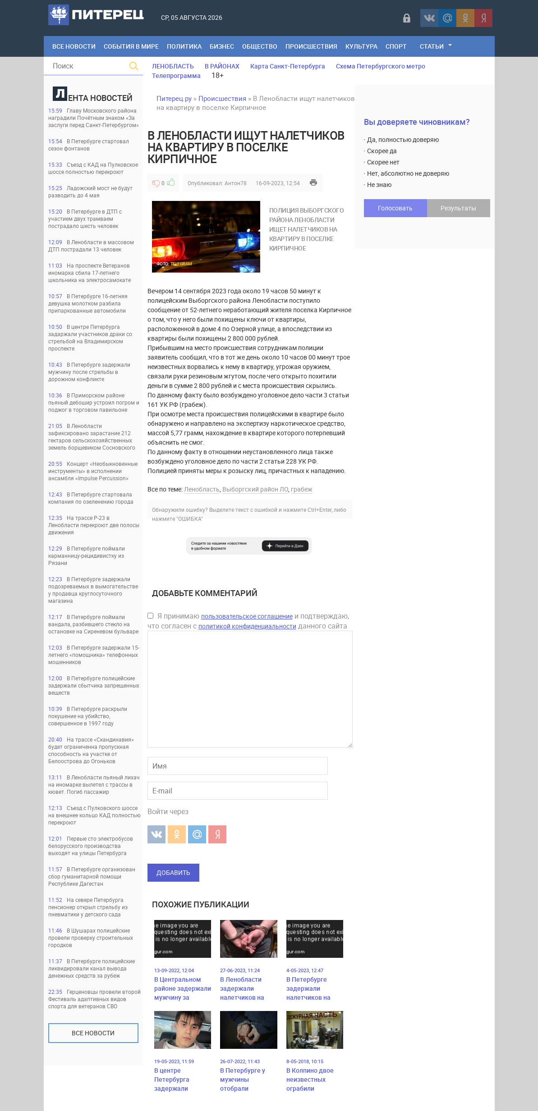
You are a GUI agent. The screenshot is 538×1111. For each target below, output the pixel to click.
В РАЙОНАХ (222, 66)
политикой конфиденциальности (247, 626)
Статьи (432, 46)
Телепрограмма (176, 75)
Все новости (93, 1033)
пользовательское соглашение (247, 616)
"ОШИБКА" (189, 518)
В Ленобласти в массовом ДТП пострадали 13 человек (91, 245)
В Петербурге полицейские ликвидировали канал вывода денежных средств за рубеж (91, 968)
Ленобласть (202, 489)
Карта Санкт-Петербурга (287, 66)
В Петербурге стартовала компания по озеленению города (90, 498)
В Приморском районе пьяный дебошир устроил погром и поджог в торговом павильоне (93, 402)
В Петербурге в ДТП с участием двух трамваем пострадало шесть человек (85, 218)
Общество (259, 46)
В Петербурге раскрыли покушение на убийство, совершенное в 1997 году (87, 716)
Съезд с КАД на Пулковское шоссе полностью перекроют (93, 168)
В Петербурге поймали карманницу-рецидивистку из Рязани (86, 555)
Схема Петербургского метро (380, 66)
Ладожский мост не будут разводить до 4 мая (90, 191)
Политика (184, 46)
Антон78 (236, 183)
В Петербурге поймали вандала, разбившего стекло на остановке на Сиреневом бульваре (93, 624)
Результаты (458, 208)
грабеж (302, 489)
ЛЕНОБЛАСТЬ (173, 66)
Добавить (173, 872)
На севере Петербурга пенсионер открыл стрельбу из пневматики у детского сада (88, 907)
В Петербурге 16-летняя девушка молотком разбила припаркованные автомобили (88, 303)
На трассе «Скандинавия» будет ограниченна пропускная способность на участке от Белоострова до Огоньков (91, 750)
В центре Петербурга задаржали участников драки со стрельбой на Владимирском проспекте (90, 337)
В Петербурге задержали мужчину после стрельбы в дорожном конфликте (89, 371)
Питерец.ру (174, 98)
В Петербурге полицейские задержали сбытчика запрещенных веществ (93, 685)
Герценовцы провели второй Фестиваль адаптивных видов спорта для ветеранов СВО (94, 999)
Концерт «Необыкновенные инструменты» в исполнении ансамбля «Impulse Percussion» (93, 471)
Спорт (396, 46)
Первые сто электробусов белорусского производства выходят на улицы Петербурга (90, 845)
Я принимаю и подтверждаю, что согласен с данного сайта (248, 621)
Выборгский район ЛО (255, 489)
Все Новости (74, 46)
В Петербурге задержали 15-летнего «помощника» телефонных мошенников (93, 654)
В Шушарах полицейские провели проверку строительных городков (90, 937)
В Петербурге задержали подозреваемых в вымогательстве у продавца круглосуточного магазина (93, 589)
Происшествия (311, 46)
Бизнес (222, 46)
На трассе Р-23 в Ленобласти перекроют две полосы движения (93, 525)
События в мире (131, 46)
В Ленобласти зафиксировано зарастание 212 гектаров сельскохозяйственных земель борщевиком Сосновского (91, 436)
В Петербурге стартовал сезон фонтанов (88, 144)
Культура (361, 46)
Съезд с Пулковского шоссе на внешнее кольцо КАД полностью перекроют (94, 815)
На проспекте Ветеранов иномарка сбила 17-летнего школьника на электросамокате (89, 272)
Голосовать (395, 208)
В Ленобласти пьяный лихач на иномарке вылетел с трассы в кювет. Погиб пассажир (94, 784)
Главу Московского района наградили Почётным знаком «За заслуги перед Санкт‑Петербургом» (93, 117)
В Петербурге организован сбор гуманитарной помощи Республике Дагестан (91, 876)
